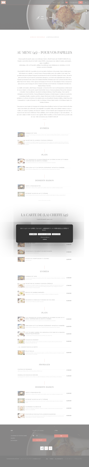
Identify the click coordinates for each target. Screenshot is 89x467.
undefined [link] (45, 239)
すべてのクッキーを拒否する (44, 234)
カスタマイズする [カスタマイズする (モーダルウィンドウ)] (56, 234)
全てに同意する (33, 234)
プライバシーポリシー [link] (45, 237)
